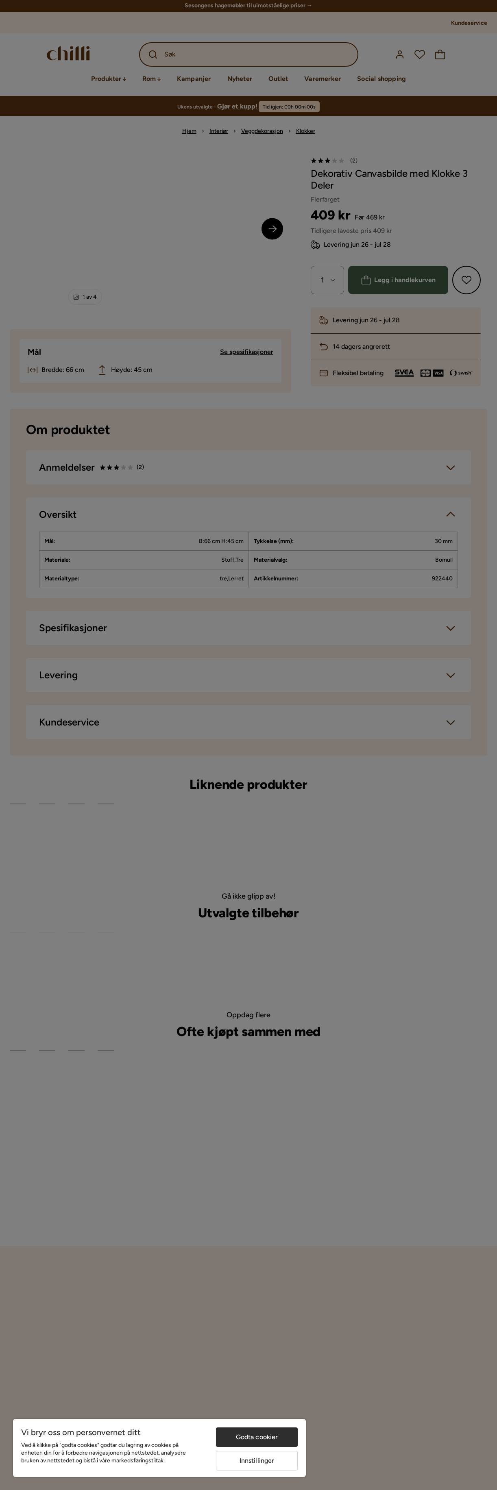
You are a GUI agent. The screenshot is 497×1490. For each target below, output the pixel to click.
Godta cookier (257, 1437)
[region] (159, 1448)
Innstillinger (257, 1460)
